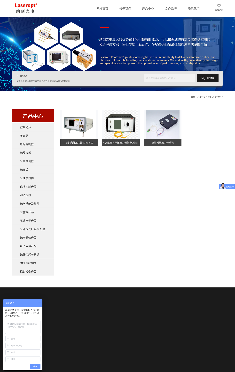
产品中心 (148, 8)
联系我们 (194, 8)
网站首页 (102, 8)
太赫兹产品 (27, 212)
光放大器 (25, 152)
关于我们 (125, 8)
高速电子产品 (28, 220)
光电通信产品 (28, 237)
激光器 (24, 136)
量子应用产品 (28, 246)
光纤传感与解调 (29, 254)
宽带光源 (25, 127)
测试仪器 (25, 195)
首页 (193, 96)
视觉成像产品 (28, 271)
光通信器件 (27, 178)
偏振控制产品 (28, 186)
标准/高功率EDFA (215, 96)
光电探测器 (27, 161)
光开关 (24, 169)
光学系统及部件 (29, 203)
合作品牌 (171, 8)
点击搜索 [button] (208, 78)
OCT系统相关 (28, 263)
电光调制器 (27, 144)
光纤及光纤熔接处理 (32, 229)
